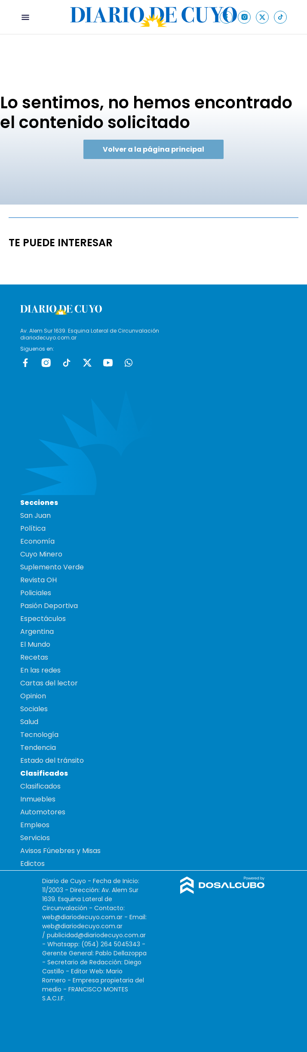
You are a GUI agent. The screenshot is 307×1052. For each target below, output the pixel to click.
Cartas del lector (49, 683)
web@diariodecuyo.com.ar (82, 917)
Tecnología (39, 735)
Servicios (35, 838)
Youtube (108, 363)
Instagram (46, 363)
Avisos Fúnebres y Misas (60, 851)
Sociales (34, 709)
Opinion (33, 696)
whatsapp (128, 363)
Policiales (35, 593)
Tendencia (38, 747)
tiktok (66, 363)
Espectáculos (43, 619)
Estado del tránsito (52, 760)
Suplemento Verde (52, 567)
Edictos (32, 864)
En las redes (40, 670)
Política (33, 528)
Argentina (37, 631)
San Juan (35, 515)
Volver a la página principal (153, 149)
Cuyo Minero (41, 554)
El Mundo (35, 644)
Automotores (42, 812)
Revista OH (38, 580)
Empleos (34, 825)
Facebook (25, 363)
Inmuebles (37, 799)
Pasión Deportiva (49, 606)
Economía (37, 541)
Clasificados (40, 786)
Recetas (34, 657)
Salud (29, 722)
